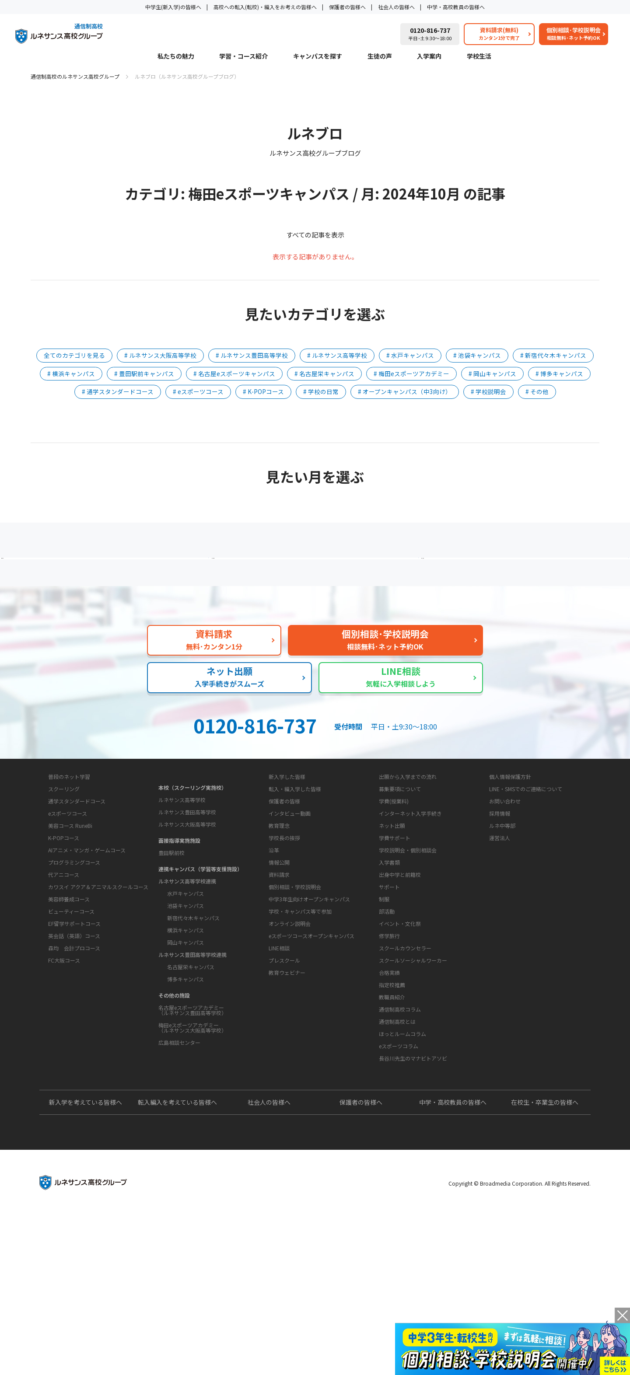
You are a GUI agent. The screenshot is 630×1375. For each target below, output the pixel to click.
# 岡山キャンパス (492, 373)
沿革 (274, 954)
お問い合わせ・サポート (293, 990)
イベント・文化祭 (400, 1028)
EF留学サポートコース (74, 1024)
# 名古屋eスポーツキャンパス (234, 373)
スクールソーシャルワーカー (413, 1064)
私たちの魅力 (176, 56)
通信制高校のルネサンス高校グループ (75, 76)
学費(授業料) (394, 878)
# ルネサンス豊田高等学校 (252, 355)
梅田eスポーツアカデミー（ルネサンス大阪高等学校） (192, 1093)
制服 (384, 1003)
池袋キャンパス (185, 971)
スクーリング (64, 889)
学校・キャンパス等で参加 (300, 1043)
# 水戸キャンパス (410, 355)
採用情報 (499, 890)
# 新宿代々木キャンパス (553, 355)
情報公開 (279, 966)
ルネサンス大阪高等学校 (187, 890)
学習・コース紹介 (243, 56)
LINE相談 (279, 1080)
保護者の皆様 (284, 878)
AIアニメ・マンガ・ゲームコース (87, 950)
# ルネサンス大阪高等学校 (160, 355)
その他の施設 (174, 1061)
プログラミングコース (74, 963)
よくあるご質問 (317, 574)
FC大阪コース (64, 1060)
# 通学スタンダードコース (118, 391)
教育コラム (385, 1125)
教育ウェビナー (287, 1104)
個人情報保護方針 (510, 853)
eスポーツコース (67, 914)
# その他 (537, 391)
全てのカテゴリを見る (74, 355)
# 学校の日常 (321, 391)
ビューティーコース (71, 1012)
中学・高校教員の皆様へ (456, 6)
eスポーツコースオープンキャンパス (311, 1067)
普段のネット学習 (69, 877)
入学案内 (429, 56)
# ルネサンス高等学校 (337, 355)
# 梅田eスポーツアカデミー (411, 373)
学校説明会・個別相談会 (408, 927)
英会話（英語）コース (74, 1036)
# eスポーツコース (198, 391)
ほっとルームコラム (402, 1165)
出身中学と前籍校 (400, 951)
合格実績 (389, 1077)
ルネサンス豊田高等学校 (187, 878)
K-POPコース (63, 938)
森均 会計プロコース (74, 1048)
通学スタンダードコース (76, 901)
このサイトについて (508, 837)
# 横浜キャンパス (71, 373)
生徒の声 (380, 56)
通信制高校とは (397, 1153)
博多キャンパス (185, 1045)
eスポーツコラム (398, 1178)
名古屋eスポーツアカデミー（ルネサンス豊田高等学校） (192, 1076)
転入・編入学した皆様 (295, 865)
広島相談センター (179, 1108)
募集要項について (400, 865)
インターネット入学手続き (410, 890)
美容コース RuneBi (70, 926)
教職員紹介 (392, 1101)
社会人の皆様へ (396, 6)
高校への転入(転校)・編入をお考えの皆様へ (265, 6)
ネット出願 (392, 902)
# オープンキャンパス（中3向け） (405, 391)
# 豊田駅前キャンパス (144, 373)
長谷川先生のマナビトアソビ (413, 1190)
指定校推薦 (392, 1089)
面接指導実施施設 (179, 906)
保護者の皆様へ (347, 6)
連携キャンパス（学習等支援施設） (200, 935)
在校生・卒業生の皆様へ (544, 1261)
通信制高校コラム (400, 1141)
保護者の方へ (124, 574)
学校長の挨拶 (284, 942)
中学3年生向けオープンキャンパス (309, 1031)
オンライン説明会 (290, 1055)
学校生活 (479, 56)
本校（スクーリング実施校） (192, 853)
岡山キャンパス (185, 1008)
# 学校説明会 (488, 391)
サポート (389, 991)
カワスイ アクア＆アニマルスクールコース (98, 987)
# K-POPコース (263, 391)
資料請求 (279, 1006)
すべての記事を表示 (315, 234)
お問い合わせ (505, 878)
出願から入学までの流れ (408, 853)
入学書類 (389, 939)
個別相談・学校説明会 (295, 1019)
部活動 (387, 1015)
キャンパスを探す (317, 56)
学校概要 (272, 914)
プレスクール (284, 1092)
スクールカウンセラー (405, 1052)
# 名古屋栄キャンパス (324, 373)
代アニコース (63, 975)
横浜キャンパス (185, 996)
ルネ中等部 (502, 902)
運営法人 (499, 914)
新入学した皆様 (287, 853)
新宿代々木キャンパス (193, 984)
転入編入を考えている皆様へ (177, 1261)
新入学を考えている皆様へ (85, 1261)
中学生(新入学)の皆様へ (173, 6)
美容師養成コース (69, 999)
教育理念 (279, 930)
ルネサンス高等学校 (182, 865)
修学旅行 (389, 1040)
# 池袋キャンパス (477, 355)
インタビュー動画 (290, 890)
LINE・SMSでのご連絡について (525, 865)
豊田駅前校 (171, 918)
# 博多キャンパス (559, 373)
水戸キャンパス (185, 959)
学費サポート (394, 914)
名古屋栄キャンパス (190, 1032)
